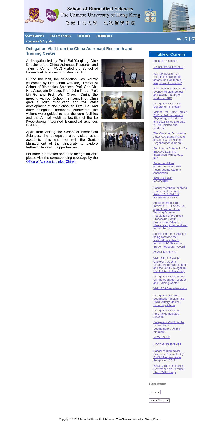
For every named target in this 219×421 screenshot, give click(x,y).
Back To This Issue (165, 60)
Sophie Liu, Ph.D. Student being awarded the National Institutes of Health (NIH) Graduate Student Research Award (169, 240)
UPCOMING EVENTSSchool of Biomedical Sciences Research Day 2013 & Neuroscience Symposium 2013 (168, 352)
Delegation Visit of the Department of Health (167, 105)
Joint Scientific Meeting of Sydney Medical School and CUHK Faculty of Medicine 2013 (169, 93)
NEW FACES (161, 337)
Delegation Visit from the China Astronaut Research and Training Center (170, 280)
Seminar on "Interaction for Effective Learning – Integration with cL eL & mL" (170, 153)
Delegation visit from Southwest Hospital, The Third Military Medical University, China (168, 300)
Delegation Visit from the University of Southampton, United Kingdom (168, 327)
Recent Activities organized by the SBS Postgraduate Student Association (167, 168)
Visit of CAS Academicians (170, 288)
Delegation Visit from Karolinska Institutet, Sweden (166, 313)
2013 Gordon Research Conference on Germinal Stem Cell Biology (168, 369)
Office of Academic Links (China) (51, 161)
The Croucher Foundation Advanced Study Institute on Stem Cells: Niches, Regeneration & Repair (169, 138)
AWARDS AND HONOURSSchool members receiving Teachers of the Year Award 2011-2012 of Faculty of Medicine (170, 188)
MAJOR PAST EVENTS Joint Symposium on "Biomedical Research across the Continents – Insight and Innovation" (168, 75)
